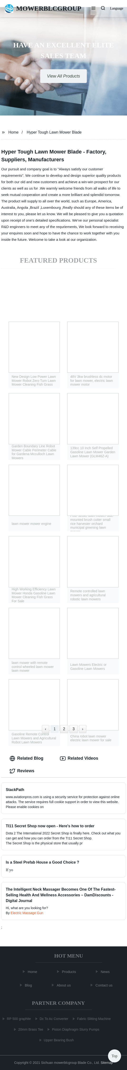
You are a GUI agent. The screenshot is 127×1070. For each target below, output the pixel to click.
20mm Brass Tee (29, 1029)
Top (114, 1056)
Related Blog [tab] (26, 758)
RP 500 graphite (18, 1019)
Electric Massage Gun (27, 913)
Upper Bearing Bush (58, 1040)
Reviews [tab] (22, 771)
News (106, 972)
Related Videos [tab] (79, 758)
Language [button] (116, 8)
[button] (93, 8)
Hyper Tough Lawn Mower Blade (54, 132)
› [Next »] (82, 729)
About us (65, 985)
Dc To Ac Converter (53, 1019)
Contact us (104, 985)
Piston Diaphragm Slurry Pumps (74, 1029)
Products (70, 972)
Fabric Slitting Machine (93, 1019)
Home (13, 132)
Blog (29, 985)
